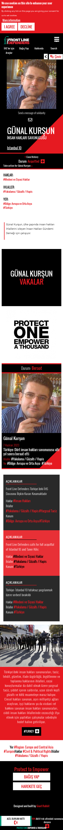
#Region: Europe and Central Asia (33, 747)
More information (11, 20)
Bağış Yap (24, 48)
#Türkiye (8, 208)
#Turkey (29, 731)
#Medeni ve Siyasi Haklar (16, 179)
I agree (9, 26)
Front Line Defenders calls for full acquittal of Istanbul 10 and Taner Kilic (30, 546)
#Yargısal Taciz (48, 511)
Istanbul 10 (14, 147)
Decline (26, 26)
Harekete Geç (31, 786)
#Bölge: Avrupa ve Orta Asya (17, 204)
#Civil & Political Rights (37, 751)
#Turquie (9, 751)
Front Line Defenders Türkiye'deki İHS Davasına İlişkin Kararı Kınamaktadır (27, 491)
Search (54, 48)
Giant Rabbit (42, 806)
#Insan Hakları (22, 501)
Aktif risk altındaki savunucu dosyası (47, 820)
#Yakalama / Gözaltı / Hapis (17, 192)
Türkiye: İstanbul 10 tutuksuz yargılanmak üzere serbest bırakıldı (29, 592)
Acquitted (33, 161)
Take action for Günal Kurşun (17, 165)
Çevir (58, 56)
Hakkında (39, 48)
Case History (32, 157)
